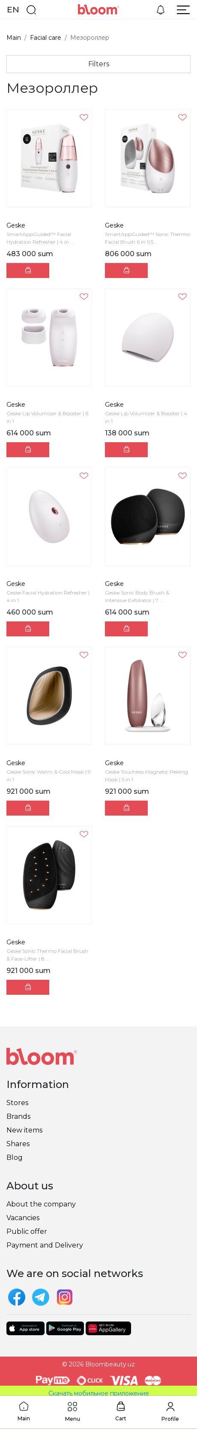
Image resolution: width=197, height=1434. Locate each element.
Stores (17, 1103)
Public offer (26, 1231)
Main (13, 37)
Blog (14, 1157)
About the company (41, 1204)
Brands (18, 1116)
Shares (18, 1144)
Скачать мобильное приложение (98, 1393)
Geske (15, 225)
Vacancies (22, 1218)
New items (24, 1130)
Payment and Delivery (44, 1245)
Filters (98, 64)
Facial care (45, 37)
